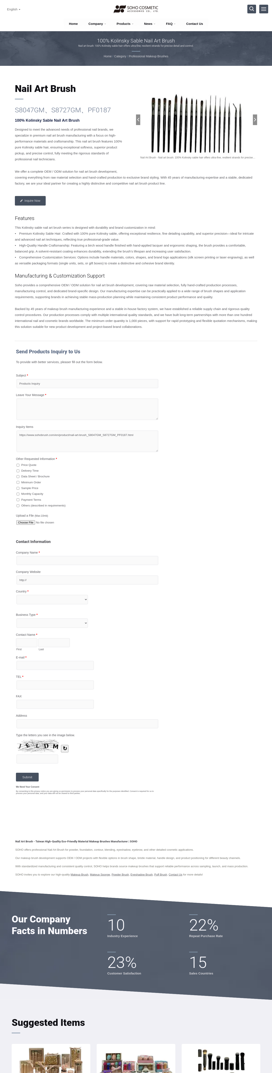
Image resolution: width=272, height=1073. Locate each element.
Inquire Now (30, 200)
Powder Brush (120, 874)
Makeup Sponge (100, 874)
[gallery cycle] (196, 157)
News (149, 23)
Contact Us (194, 23)
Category (120, 56)
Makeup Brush (79, 874)
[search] (251, 9)
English (13, 9)
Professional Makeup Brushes (148, 56)
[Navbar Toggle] (263, 9)
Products (125, 23)
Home (73, 23)
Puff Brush (160, 874)
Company (97, 23)
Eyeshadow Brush (141, 874)
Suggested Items (48, 1022)
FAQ (171, 23)
